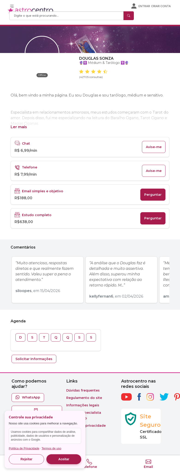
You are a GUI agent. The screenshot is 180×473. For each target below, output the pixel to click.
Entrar (144, 6)
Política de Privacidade (24, 448)
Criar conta (161, 6)
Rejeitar (26, 459)
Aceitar (63, 459)
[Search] (67, 15)
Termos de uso (51, 448)
